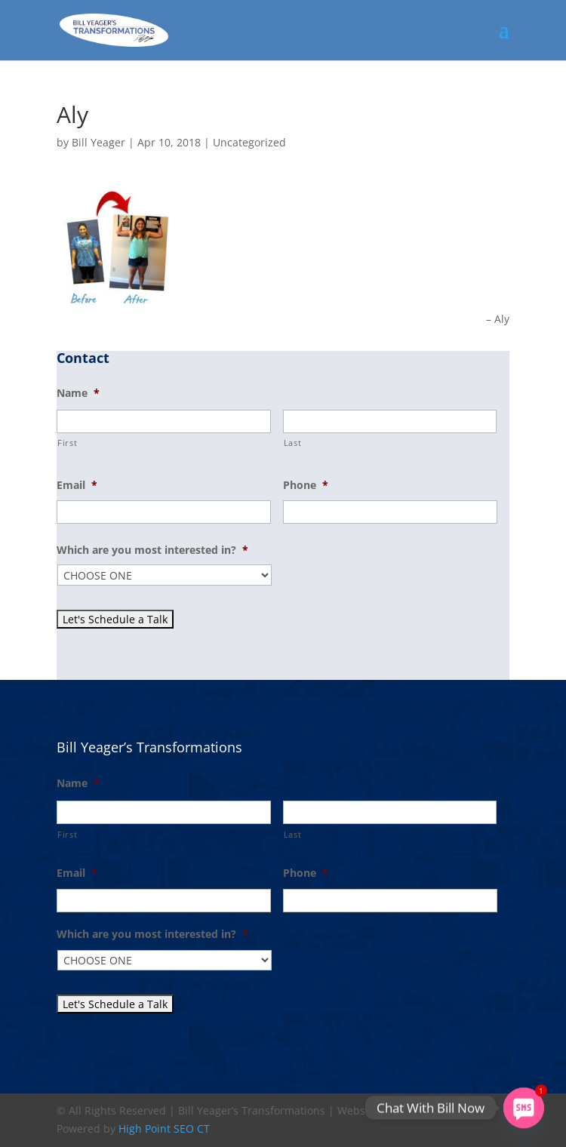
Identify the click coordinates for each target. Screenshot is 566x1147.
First (67, 442)
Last (293, 442)
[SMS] (523, 1107)
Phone (305, 485)
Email (77, 485)
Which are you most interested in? (152, 550)
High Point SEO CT (164, 1128)
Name (78, 393)
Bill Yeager (98, 142)
